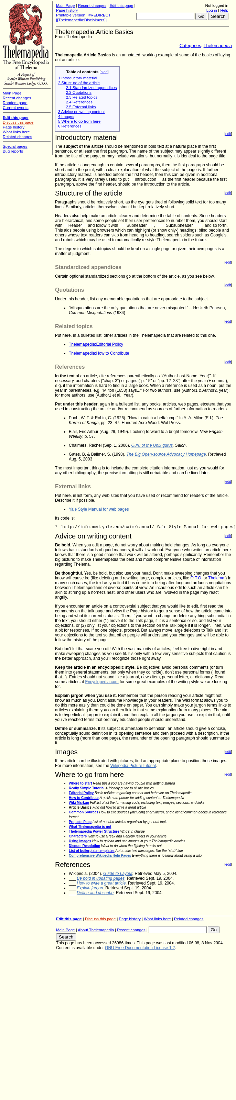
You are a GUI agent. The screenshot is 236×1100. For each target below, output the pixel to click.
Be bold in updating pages (101, 878)
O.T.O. (197, 578)
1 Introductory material (77, 78)
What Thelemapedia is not (90, 827)
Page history (67, 10)
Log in (211, 10)
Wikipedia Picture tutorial (133, 765)
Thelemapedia (218, 45)
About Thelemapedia (96, 930)
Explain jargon (90, 888)
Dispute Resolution (84, 846)
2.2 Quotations (79, 92)
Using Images (80, 841)
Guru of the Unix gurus (152, 445)
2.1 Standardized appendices (91, 88)
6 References (70, 126)
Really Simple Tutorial (87, 788)
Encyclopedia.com (101, 681)
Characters (78, 836)
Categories (190, 45)
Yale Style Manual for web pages (99, 509)
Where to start (80, 783)
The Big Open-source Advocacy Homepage (166, 454)
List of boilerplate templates (92, 851)
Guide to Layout (117, 873)
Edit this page (121, 5)
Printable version (70, 15)
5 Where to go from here (79, 121)
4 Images (66, 116)
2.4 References (79, 102)
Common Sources (83, 812)
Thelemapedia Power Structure (94, 831)
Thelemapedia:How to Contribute (99, 353)
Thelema (216, 578)
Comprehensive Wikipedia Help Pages (100, 855)
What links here (157, 919)
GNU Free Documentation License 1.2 (140, 947)
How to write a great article (101, 883)
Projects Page (80, 822)
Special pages (15, 146)
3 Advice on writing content (81, 112)
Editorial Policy (81, 793)
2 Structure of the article (79, 83)
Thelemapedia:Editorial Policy (96, 344)
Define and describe (95, 892)
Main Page (65, 5)
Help (224, 10)
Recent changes (92, 5)
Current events (16, 107)
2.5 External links (81, 107)
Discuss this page (100, 919)
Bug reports (13, 151)
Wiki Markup (79, 802)
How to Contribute (84, 798)
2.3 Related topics (81, 97)
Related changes (189, 919)
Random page (15, 103)
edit (228, 134)
